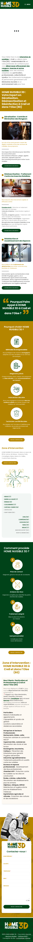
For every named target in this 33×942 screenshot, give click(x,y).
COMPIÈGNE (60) (24, 519)
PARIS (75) (25, 525)
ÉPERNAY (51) (8, 502)
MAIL (5, 878)
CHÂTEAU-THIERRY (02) (11, 507)
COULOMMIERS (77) (10, 504)
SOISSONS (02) (24, 522)
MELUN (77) (25, 527)
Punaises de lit (6, 207)
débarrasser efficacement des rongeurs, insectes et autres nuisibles (16, 68)
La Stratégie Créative (23, 938)
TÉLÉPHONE (7, 871)
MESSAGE (6, 886)
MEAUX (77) (7, 496)
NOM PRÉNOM (7, 856)
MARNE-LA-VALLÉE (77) (11, 499)
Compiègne (15, 698)
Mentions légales (11, 936)
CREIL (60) (26, 517)
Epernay (6, 700)
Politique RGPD (23, 936)
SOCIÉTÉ (5, 863)
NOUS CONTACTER (16, 440)
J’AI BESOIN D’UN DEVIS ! (11, 166)
